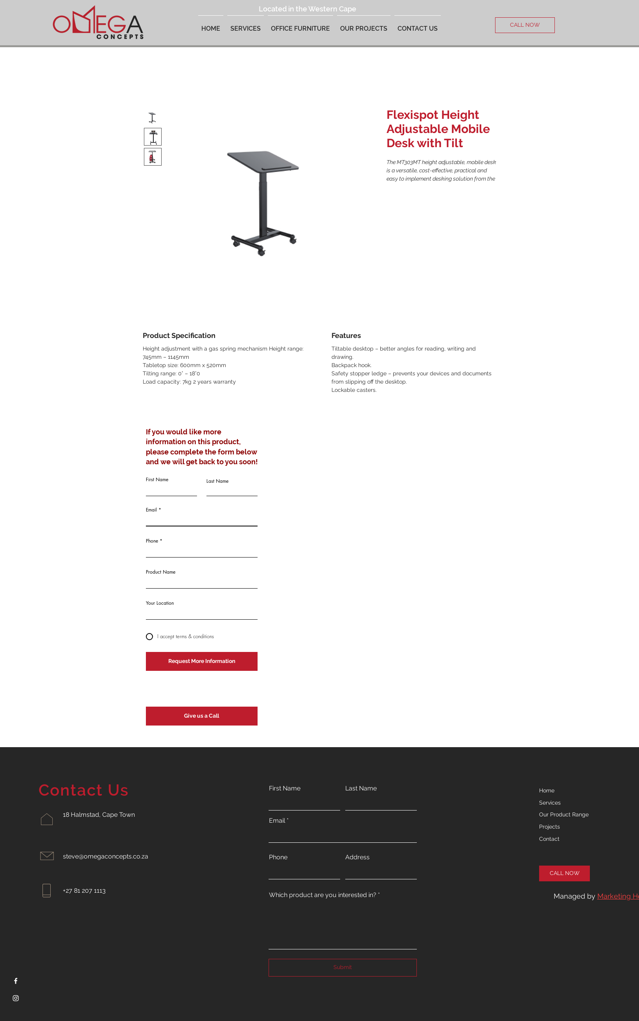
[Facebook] (16, 981)
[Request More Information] (202, 661)
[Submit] (343, 968)
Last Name (217, 481)
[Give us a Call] (202, 716)
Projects (549, 826)
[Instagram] (16, 998)
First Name (157, 479)
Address (357, 857)
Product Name (160, 572)
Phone (152, 541)
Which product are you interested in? (322, 895)
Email (151, 510)
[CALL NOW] (525, 25)
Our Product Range (564, 814)
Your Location (160, 603)
